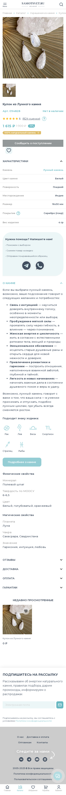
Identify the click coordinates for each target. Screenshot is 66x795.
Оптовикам (25, 742)
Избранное (33, 790)
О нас (20, 737)
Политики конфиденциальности (34, 720)
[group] (33, 47)
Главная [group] (7, 13)
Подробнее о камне (22, 462)
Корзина (45, 790)
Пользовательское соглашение (33, 779)
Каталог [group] (21, 13)
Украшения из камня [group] (42, 13)
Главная (7, 790)
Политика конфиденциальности (33, 773)
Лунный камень (53, 169)
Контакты (42, 742)
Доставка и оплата (38, 737)
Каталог (20, 790)
